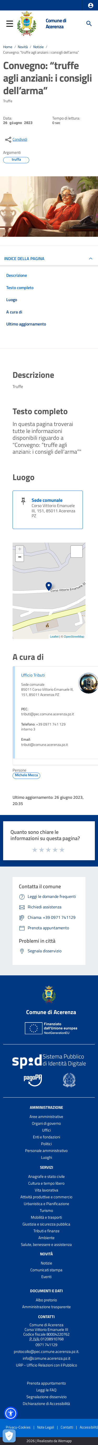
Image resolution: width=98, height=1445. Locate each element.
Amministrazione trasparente (46, 1307)
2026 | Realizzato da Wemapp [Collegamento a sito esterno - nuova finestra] (49, 1441)
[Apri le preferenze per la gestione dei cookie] (9, 1435)
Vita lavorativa (46, 1190)
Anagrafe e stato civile (46, 1176)
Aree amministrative (46, 1117)
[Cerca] (89, 23)
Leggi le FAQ (46, 1390)
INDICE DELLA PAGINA (24, 258)
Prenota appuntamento (46, 1383)
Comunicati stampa (46, 1270)
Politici (46, 1144)
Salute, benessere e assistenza (46, 1244)
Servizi (46, 1167)
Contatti (46, 1317)
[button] (91, 5)
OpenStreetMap (74, 636)
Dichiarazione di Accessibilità (46, 1404)
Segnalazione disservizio (46, 1397)
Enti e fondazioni (46, 1137)
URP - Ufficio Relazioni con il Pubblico (46, 1365)
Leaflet (54, 636)
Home (7, 46)
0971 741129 (46, 1345)
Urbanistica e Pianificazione (46, 1204)
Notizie (38, 46)
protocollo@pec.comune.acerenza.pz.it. (46, 1351)
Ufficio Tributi (33, 675)
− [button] (19, 557)
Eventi (46, 1277)
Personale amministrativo (46, 1151)
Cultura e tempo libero (46, 1183)
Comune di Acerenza (56, 23)
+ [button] (19, 550)
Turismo (46, 1210)
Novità (23, 46)
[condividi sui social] (15, 140)
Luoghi (46, 1157)
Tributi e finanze (46, 1231)
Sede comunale (47, 500)
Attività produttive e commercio (46, 1197)
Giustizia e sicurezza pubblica (46, 1224)
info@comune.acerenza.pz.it (46, 1358)
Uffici (46, 1130)
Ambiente (46, 1238)
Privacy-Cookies (18, 1427)
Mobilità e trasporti (46, 1217)
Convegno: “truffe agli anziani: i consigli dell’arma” (41, 52)
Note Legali (45, 1427)
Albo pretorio (46, 1300)
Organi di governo (46, 1123)
